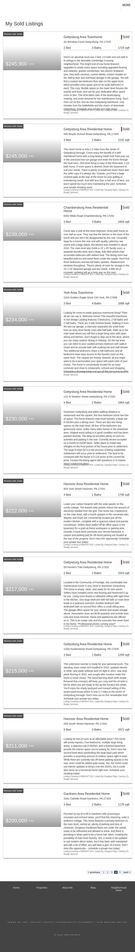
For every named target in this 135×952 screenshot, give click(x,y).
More (126, 5)
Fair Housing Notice (112, 922)
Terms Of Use (18, 922)
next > (127, 872)
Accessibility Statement (75, 922)
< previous (94, 872)
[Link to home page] (4, 5)
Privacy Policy (42, 922)
